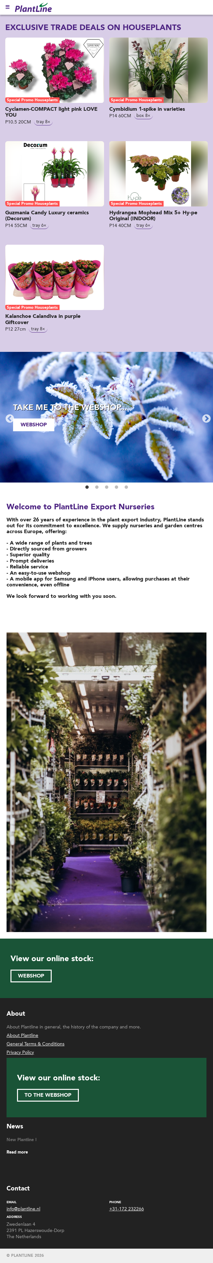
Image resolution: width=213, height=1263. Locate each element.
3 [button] (106, 487)
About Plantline (22, 1035)
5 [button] (126, 487)
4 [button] (116, 487)
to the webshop (48, 1095)
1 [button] (87, 487)
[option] (106, 417)
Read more (17, 1152)
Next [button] (205, 417)
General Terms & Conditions (35, 1044)
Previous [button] (8, 417)
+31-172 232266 (126, 1209)
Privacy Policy (20, 1052)
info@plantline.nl (23, 1209)
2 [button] (97, 487)
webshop (34, 424)
